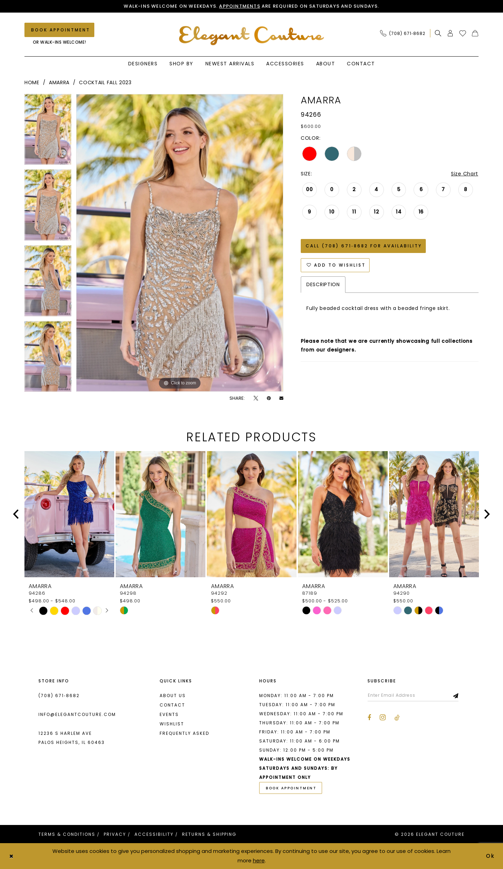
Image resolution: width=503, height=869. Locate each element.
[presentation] (69, 514)
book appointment (291, 788)
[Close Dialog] (11, 856)
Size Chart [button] (464, 173)
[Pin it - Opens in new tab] (269, 398)
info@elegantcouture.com (77, 714)
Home (31, 82)
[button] (450, 33)
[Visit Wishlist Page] (463, 33)
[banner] (251, 35)
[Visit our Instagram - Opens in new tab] (383, 717)
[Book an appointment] (59, 30)
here (259, 860)
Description (323, 284)
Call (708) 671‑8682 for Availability (364, 246)
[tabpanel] (47, 132)
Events (169, 714)
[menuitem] (404, 33)
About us (173, 695)
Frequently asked (184, 733)
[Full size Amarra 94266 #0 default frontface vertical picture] (179, 242)
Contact (172, 705)
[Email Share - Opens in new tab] (281, 398)
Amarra (59, 82)
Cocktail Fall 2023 (105, 82)
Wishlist (172, 724)
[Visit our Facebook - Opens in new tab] (369, 718)
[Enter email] (413, 695)
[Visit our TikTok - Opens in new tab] (397, 718)
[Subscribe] (456, 695)
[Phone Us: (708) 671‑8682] (402, 33)
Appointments (239, 6)
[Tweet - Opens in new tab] (256, 398)
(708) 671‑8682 (59, 695)
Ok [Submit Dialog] (491, 856)
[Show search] (438, 33)
